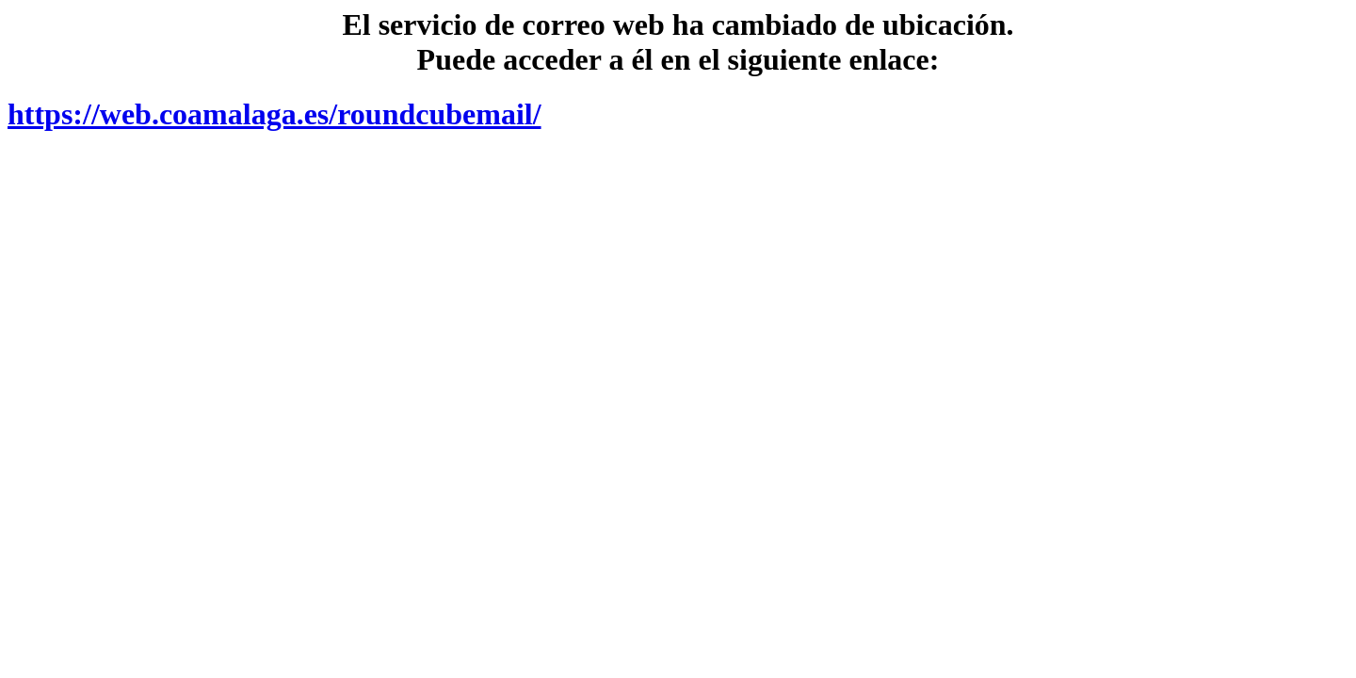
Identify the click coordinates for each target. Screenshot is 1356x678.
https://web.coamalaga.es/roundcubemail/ (274, 114)
